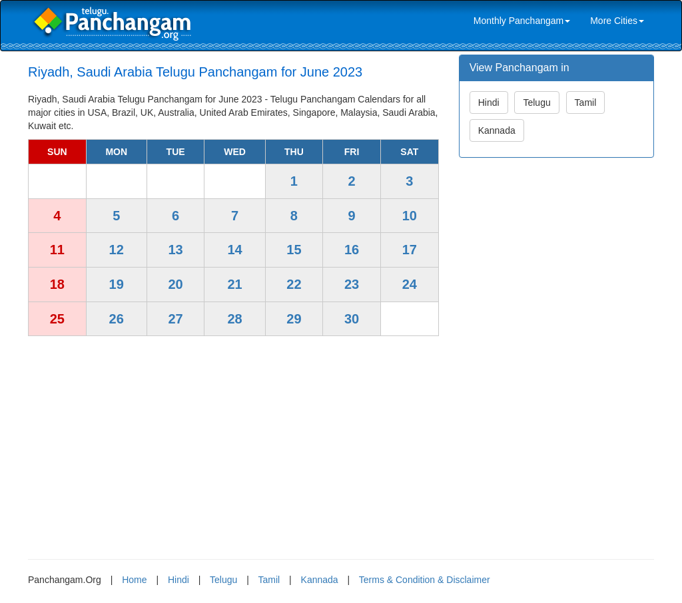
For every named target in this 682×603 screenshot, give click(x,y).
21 (234, 284)
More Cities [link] (617, 20)
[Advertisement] (233, 442)
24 (409, 284)
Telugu (536, 102)
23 (351, 284)
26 (116, 318)
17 (409, 249)
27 (175, 318)
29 (293, 318)
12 (116, 249)
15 (293, 249)
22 (293, 284)
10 (409, 215)
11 (57, 249)
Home (134, 579)
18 (57, 284)
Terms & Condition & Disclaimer (424, 579)
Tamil (586, 102)
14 (234, 249)
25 (57, 318)
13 (175, 249)
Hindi (489, 102)
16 (351, 249)
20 (175, 284)
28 (234, 318)
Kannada (496, 130)
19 (116, 284)
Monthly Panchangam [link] (522, 20)
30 (351, 318)
